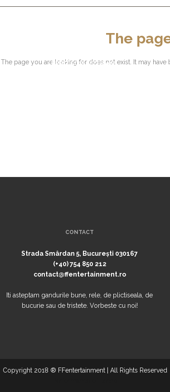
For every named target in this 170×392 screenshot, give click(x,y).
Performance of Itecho (85, 380)
